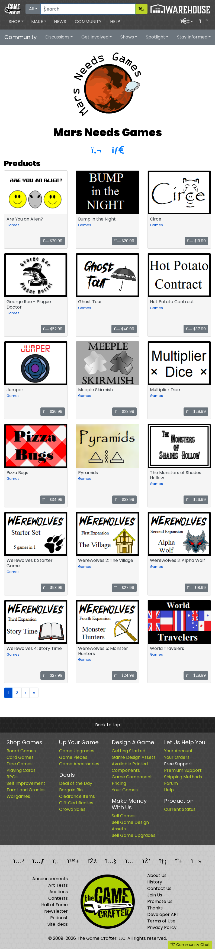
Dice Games (20, 764)
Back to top (107, 725)
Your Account (178, 751)
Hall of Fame (54, 905)
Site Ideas (57, 924)
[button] (16, 21)
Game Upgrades (76, 751)
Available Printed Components (130, 767)
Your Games (125, 790)
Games (13, 225)
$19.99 (196, 241)
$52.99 (53, 329)
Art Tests (58, 885)
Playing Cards (21, 770)
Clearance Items (77, 796)
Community (88, 21)
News (60, 21)
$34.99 (53, 499)
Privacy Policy (162, 927)
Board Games (21, 751)
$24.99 (124, 675)
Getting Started (128, 751)
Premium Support (183, 770)
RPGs (12, 777)
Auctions (58, 892)
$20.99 (53, 241)
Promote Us (159, 901)
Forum (171, 783)
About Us (156, 875)
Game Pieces (73, 757)
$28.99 (196, 675)
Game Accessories (79, 764)
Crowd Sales (72, 809)
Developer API (162, 914)
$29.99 (196, 411)
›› (34, 692)
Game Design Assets (134, 757)
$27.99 (124, 587)
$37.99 (196, 329)
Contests (58, 898)
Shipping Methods (183, 777)
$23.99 (124, 411)
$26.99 (196, 499)
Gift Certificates (76, 803)
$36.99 (53, 411)
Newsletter (56, 911)
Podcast (59, 918)
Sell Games (124, 816)
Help (115, 21)
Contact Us (159, 888)
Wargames (18, 796)
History (154, 882)
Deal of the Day (75, 783)
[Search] (88, 9)
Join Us (154, 895)
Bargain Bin (71, 790)
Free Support (178, 764)
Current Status (179, 809)
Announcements (50, 879)
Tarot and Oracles (26, 790)
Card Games (20, 757)
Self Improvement (26, 783)
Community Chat (190, 944)
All (31, 9)
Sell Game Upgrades (133, 835)
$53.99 (53, 587)
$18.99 (196, 587)
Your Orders (177, 757)
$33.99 (124, 499)
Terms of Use (161, 921)
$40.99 (124, 329)
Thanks (155, 908)
